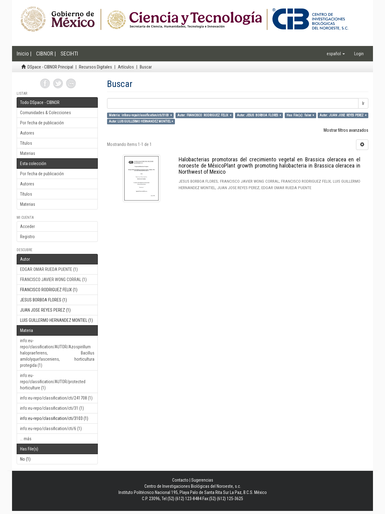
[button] (336, 53)
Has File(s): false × (300, 115)
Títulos (26, 143)
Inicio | (24, 53)
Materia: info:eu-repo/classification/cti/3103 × (140, 115)
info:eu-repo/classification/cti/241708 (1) (56, 398)
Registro (27, 236)
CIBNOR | (46, 53)
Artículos (126, 66)
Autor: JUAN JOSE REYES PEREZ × (343, 115)
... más (25, 438)
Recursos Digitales (95, 66)
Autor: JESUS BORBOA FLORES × (259, 115)
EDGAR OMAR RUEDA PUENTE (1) (49, 269)
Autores (27, 133)
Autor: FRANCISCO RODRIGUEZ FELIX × (204, 115)
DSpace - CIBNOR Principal (50, 66)
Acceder (27, 226)
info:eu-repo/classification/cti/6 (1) (51, 428)
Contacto (180, 480)
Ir (363, 103)
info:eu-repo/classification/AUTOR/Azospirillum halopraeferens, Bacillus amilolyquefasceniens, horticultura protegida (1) (57, 353)
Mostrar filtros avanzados (346, 130)
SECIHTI (69, 53)
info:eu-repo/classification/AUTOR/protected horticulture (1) (52, 381)
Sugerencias (202, 480)
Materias (27, 153)
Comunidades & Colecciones (45, 112)
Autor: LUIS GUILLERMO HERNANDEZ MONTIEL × (141, 121)
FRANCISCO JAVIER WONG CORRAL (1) (53, 279)
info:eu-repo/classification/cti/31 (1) (52, 408)
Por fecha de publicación (42, 122)
